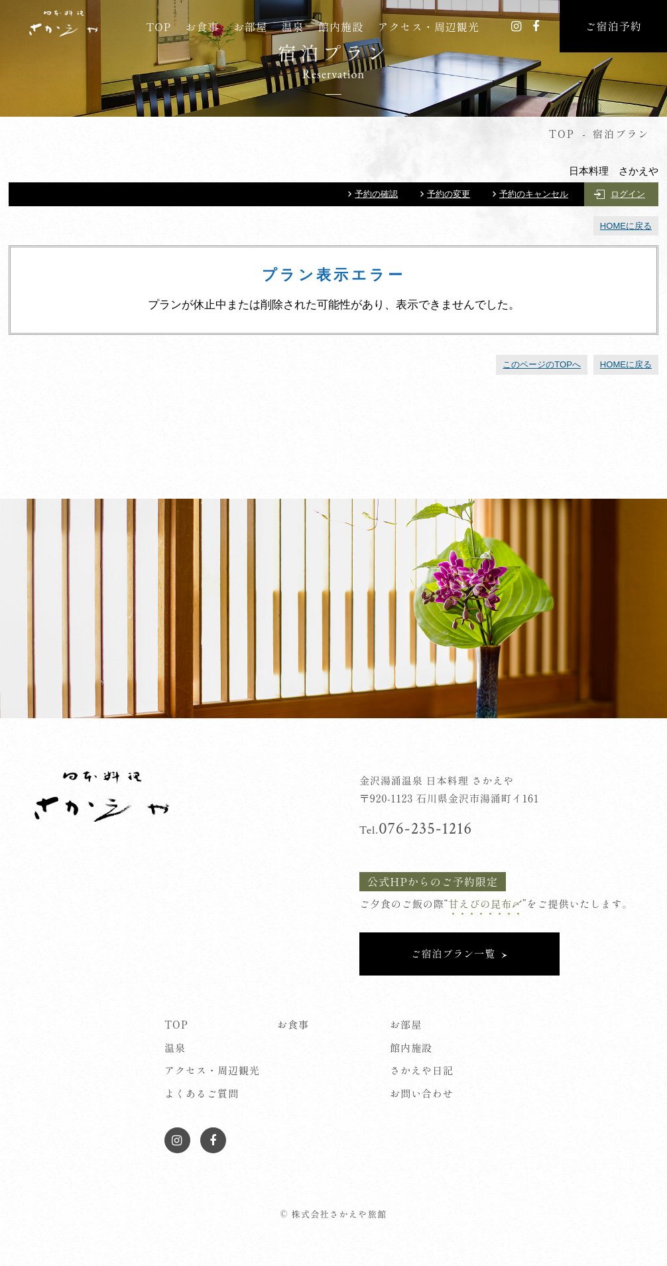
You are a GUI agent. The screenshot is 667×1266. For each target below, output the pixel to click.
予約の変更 (448, 194)
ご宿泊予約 (613, 26)
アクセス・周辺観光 (428, 26)
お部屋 (250, 26)
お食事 (202, 26)
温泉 (293, 26)
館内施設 (340, 26)
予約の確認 (376, 194)
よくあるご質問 (201, 1093)
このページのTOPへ (542, 364)
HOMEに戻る (626, 226)
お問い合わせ (422, 1093)
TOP (158, 26)
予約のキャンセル (533, 194)
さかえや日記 (422, 1070)
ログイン (628, 194)
